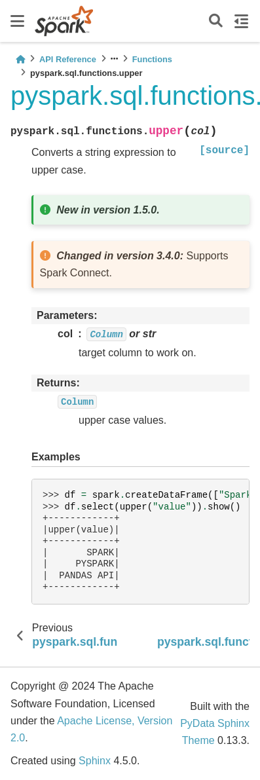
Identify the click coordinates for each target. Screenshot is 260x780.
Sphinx (95, 760)
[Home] (20, 59)
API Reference (67, 59)
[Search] (215, 21)
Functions (152, 59)
